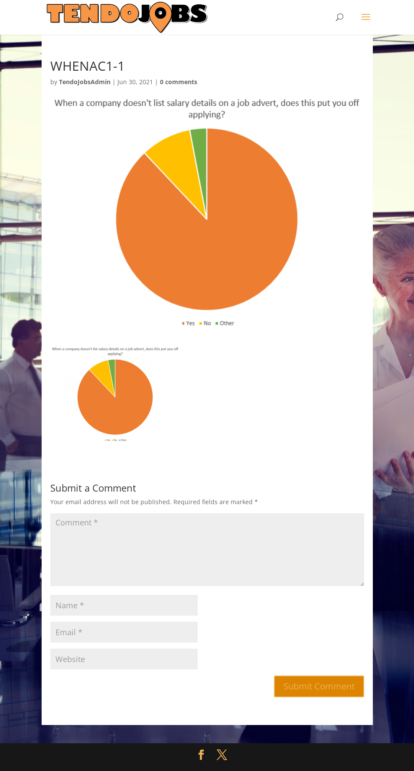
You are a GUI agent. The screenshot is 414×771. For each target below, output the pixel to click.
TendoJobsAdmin (85, 82)
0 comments (178, 82)
